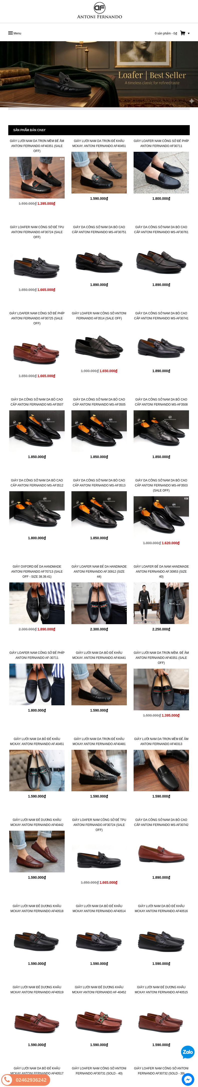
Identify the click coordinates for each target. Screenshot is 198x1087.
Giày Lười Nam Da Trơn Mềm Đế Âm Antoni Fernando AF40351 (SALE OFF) (37, 146)
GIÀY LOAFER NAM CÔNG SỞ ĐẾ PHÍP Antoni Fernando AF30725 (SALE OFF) (37, 318)
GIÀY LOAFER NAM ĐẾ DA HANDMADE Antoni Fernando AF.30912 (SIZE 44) (99, 571)
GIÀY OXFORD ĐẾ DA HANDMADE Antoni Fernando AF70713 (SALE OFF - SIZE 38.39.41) (37, 571)
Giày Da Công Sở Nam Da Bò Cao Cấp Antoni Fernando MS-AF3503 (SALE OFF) (161, 485)
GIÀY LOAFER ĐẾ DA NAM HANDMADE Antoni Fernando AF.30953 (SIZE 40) (161, 571)
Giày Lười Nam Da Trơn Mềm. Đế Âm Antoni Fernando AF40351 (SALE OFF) (161, 658)
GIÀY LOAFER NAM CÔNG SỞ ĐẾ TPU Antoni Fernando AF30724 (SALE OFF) (37, 232)
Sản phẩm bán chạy (29, 130)
